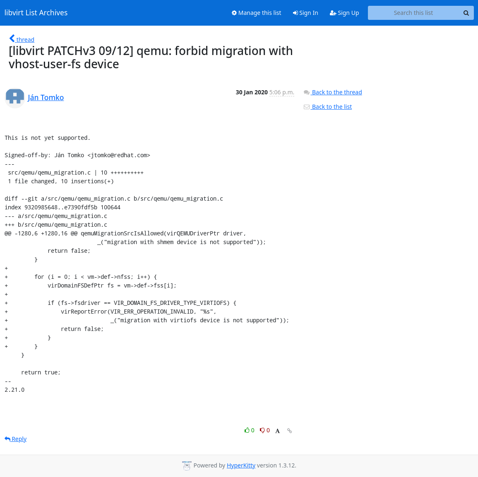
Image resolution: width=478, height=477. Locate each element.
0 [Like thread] (250, 430)
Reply (16, 439)
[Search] (466, 13)
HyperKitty (241, 465)
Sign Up (344, 13)
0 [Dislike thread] (265, 430)
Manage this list (256, 13)
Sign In (305, 13)
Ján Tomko (46, 97)
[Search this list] (413, 13)
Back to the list (327, 106)
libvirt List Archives (36, 13)
